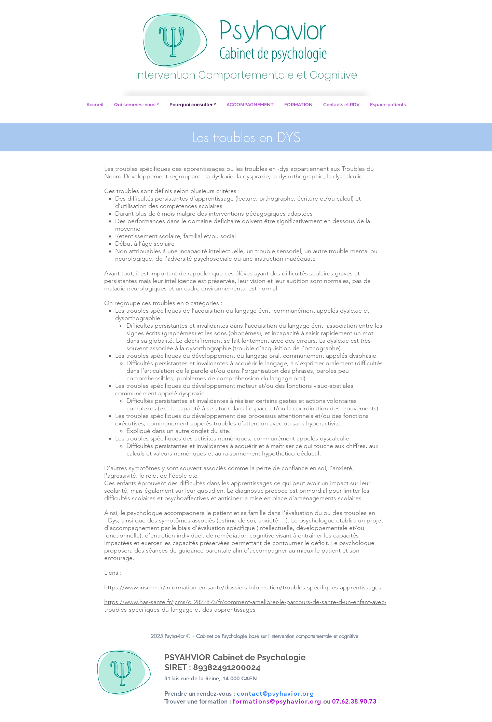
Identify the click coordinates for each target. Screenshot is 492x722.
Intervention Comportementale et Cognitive (246, 75)
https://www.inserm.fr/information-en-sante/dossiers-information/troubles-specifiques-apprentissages (242, 587)
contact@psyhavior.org (275, 693)
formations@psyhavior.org (277, 701)
